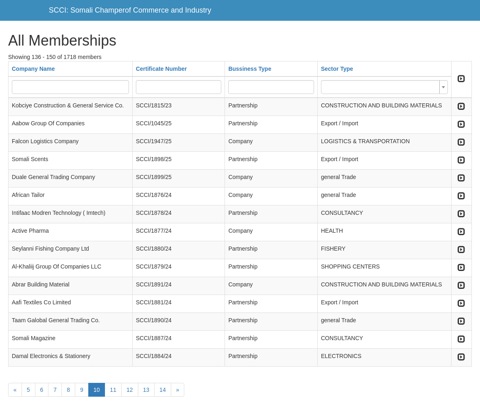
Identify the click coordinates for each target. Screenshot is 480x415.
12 (130, 390)
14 (162, 390)
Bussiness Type (249, 69)
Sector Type (337, 69)
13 (146, 390)
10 (97, 390)
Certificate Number (161, 69)
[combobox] (384, 87)
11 (113, 390)
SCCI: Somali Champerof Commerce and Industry (130, 10)
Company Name (33, 69)
